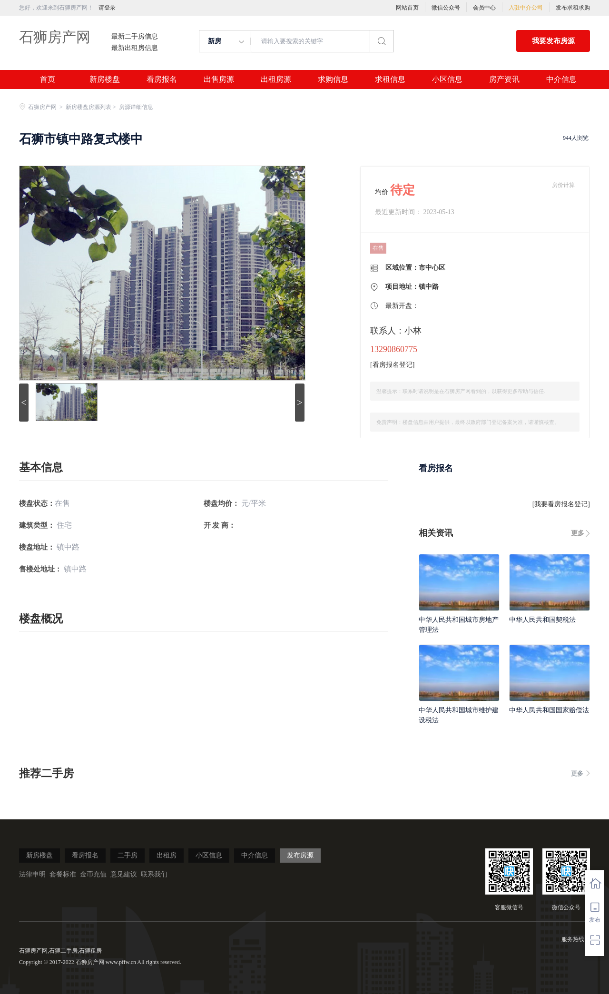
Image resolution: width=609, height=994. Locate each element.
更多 (577, 533)
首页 (47, 79)
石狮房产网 (54, 37)
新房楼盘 (104, 79)
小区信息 (447, 79)
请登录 (107, 7)
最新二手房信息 (134, 36)
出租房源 (275, 79)
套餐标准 (62, 874)
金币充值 (93, 874)
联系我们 (154, 874)
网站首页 (407, 7)
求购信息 (333, 79)
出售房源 (218, 79)
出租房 (167, 855)
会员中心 (484, 7)
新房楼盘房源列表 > (92, 107)
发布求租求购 (573, 7)
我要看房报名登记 (561, 504)
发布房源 (300, 855)
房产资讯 (504, 79)
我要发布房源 (553, 41)
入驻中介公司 (526, 7)
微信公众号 (446, 7)
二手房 (128, 855)
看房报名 (161, 79)
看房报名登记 (393, 364)
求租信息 (390, 79)
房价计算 (563, 185)
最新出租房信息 (134, 48)
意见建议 (123, 874)
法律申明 (32, 874)
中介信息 (561, 79)
